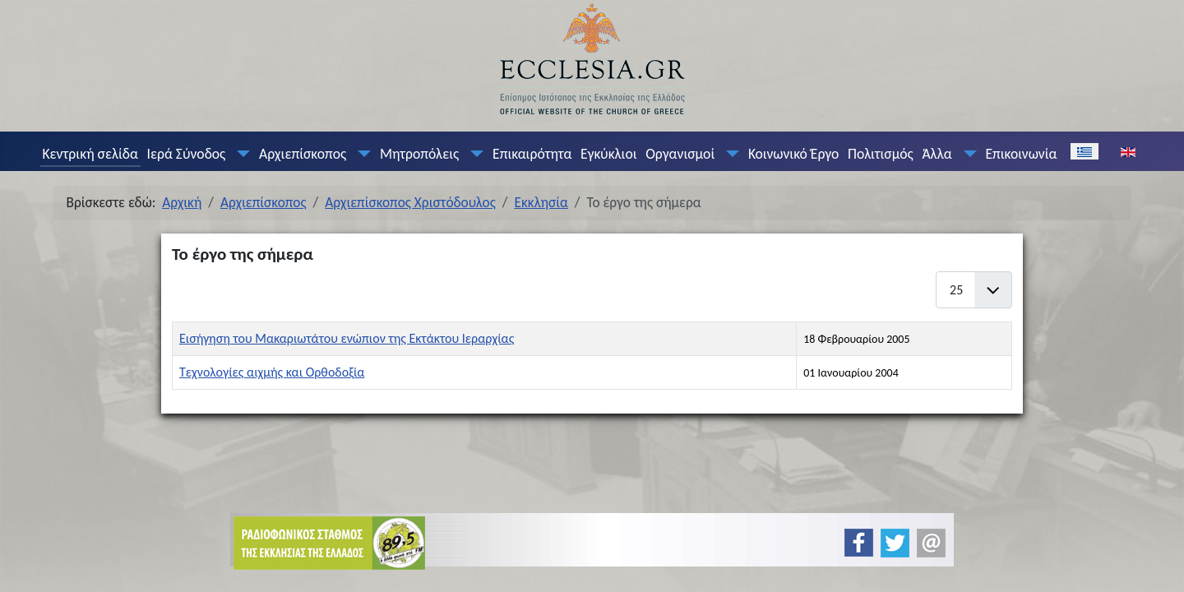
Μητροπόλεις (419, 154)
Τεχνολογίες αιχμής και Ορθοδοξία (272, 372)
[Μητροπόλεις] (473, 154)
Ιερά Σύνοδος (186, 154)
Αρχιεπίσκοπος (302, 154)
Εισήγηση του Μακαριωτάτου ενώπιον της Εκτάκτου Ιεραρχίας (346, 338)
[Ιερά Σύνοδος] (240, 154)
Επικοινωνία (1021, 154)
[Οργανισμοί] (729, 154)
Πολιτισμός (880, 154)
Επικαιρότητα (532, 154)
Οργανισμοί (680, 154)
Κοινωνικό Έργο (793, 154)
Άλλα (936, 154)
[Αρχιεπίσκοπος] (361, 154)
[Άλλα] (966, 154)
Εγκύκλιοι (608, 154)
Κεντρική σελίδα (89, 154)
